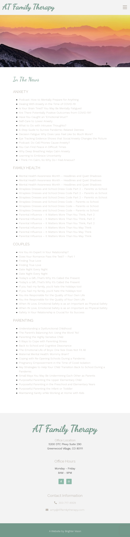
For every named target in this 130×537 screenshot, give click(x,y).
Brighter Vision (73, 531)
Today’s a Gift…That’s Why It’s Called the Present (49, 278)
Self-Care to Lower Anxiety (36, 121)
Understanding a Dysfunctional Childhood (45, 328)
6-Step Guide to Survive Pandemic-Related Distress (51, 129)
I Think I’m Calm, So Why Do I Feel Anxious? (47, 159)
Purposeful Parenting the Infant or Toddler (46, 388)
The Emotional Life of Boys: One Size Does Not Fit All (52, 349)
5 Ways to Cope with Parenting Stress (43, 341)
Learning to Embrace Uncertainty (40, 155)
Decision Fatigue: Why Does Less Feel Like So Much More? (56, 134)
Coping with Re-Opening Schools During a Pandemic (52, 358)
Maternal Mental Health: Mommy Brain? (44, 354)
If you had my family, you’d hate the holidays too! (50, 286)
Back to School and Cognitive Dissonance (45, 345)
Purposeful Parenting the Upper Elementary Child (50, 379)
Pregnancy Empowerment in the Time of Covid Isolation (54, 362)
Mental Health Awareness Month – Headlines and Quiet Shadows (60, 175)
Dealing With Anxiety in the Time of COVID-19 (47, 104)
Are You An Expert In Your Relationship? (44, 252)
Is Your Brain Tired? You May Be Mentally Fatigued (50, 108)
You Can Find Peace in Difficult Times (42, 147)
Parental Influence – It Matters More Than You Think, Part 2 (57, 214)
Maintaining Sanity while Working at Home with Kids (51, 392)
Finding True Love (30, 260)
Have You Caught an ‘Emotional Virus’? (43, 117)
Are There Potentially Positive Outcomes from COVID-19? (55, 112)
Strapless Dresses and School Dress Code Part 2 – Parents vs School (63, 188)
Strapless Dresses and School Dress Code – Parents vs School (59, 201)
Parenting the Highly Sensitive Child (41, 336)
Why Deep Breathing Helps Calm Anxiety (44, 151)
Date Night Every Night (33, 269)
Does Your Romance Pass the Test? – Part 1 (47, 256)
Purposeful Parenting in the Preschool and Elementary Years (57, 384)
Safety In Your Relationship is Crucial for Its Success (51, 312)
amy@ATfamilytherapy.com (67, 509)
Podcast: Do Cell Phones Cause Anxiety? (44, 142)
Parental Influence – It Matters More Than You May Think (55, 227)
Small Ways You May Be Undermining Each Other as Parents (57, 375)
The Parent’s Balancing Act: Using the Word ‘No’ (49, 332)
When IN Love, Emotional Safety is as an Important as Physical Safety (63, 303)
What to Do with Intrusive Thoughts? (42, 125)
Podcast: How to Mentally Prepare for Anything (49, 99)
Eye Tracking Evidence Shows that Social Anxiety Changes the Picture (63, 138)
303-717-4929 (67, 502)
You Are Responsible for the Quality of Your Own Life (52, 295)
